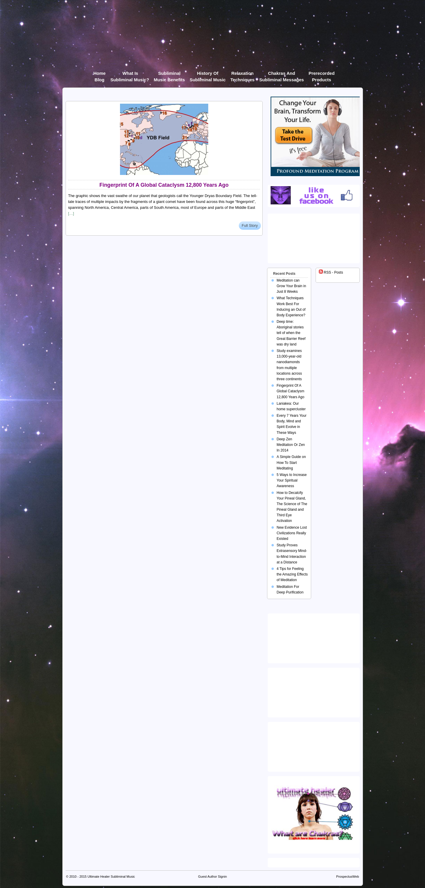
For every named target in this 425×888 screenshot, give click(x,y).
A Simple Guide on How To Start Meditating (291, 462)
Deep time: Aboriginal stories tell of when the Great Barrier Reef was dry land (291, 333)
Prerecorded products (321, 74)
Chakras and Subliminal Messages (281, 74)
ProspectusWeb (347, 876)
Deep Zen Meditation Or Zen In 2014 (291, 444)
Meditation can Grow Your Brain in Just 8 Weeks (291, 286)
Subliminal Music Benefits (169, 74)
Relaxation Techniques (242, 74)
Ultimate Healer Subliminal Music (111, 876)
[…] (71, 213)
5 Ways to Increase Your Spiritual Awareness (292, 480)
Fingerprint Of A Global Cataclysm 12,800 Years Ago (164, 185)
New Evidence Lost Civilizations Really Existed (292, 533)
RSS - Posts (331, 272)
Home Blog (99, 74)
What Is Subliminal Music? (129, 74)
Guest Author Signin (212, 876)
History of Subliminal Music (208, 74)
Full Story (250, 225)
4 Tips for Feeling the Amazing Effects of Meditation (292, 574)
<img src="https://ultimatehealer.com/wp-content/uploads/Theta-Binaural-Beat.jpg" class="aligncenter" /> (315, 745)
